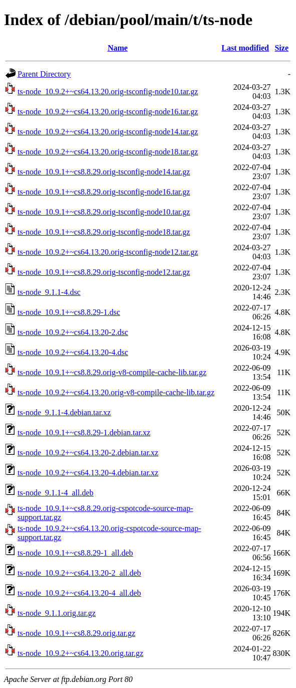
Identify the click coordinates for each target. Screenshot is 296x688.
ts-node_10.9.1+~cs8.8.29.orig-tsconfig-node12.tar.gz (104, 272)
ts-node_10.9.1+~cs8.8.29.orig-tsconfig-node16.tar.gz (104, 192)
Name (118, 48)
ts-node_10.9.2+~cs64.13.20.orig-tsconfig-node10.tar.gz (108, 91)
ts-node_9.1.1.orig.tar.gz (57, 613)
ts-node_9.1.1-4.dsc (49, 292)
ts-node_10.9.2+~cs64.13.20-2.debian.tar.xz (88, 452)
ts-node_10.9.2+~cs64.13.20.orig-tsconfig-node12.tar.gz (108, 252)
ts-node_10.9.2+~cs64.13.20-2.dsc (73, 332)
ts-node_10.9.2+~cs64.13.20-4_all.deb (79, 593)
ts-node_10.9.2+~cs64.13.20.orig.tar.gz (80, 653)
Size (281, 48)
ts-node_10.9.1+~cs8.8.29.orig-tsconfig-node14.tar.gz (104, 171)
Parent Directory (44, 74)
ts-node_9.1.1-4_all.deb (56, 492)
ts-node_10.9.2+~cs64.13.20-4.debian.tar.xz (88, 472)
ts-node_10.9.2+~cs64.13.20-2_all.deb (79, 573)
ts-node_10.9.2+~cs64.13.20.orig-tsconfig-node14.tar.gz (108, 131)
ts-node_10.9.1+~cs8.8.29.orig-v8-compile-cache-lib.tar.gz (112, 372)
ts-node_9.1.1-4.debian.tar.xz (64, 412)
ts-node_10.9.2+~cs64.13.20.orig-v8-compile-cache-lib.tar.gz (116, 392)
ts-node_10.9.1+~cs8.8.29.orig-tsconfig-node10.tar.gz (104, 212)
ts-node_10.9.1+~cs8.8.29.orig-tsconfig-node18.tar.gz (104, 232)
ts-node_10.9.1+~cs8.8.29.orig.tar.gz (76, 633)
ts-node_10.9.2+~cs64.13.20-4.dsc (73, 352)
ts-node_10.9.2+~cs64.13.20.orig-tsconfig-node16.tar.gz (108, 111)
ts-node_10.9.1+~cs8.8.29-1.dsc (69, 312)
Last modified (245, 48)
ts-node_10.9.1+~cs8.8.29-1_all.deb (75, 553)
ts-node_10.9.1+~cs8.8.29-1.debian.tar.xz (84, 432)
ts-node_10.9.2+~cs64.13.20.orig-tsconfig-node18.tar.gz (108, 151)
